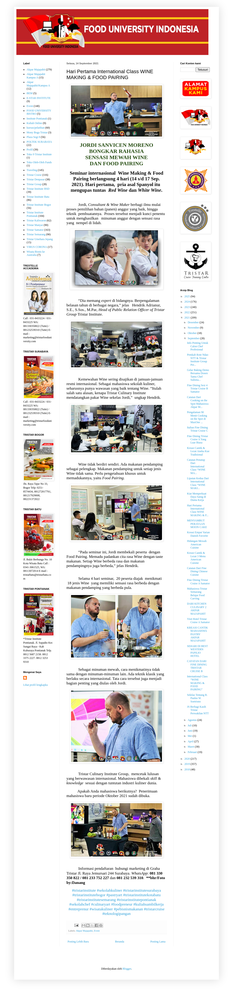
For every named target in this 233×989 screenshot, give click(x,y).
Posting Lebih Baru (78, 941)
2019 (188, 764)
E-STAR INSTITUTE (39, 98)
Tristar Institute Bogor (39, 204)
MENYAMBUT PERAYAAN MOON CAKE (197, 524)
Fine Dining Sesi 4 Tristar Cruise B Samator (197, 389)
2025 (188, 296)
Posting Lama (157, 941)
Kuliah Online (34, 123)
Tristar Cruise (34, 174)
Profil (30, 149)
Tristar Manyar (35, 225)
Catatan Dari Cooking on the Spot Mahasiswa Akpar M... (197, 402)
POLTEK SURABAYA (39, 141)
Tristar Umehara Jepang (40, 239)
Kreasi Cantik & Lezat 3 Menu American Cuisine (196, 557)
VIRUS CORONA (37, 247)
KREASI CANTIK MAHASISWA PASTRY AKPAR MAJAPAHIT (197, 634)
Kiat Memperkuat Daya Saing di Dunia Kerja (196, 497)
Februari (193, 752)
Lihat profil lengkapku (35, 684)
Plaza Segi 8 (33, 137)
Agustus (192, 720)
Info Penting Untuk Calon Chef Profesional (197, 346)
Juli (190, 725)
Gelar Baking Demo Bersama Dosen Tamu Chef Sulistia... (198, 374)
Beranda (119, 941)
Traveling (32, 170)
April (191, 741)
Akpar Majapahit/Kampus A (38, 83)
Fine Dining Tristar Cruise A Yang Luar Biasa (197, 439)
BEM (30, 93)
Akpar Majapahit (84, 930)
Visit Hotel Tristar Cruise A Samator (198, 620)
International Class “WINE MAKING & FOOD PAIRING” (197, 683)
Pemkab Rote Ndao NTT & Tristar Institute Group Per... (197, 359)
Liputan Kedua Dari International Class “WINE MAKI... (198, 483)
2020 (188, 758)
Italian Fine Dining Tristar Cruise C (197, 429)
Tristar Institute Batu (38, 196)
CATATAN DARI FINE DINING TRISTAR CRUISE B (197, 666)
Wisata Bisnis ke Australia (36, 253)
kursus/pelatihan (36, 127)
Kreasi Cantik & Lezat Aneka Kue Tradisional (198, 451)
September (194, 338)
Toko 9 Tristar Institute (39, 154)
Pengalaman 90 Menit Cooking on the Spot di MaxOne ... (197, 417)
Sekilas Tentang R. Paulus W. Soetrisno (197, 698)
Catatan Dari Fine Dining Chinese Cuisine (197, 571)
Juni (190, 730)
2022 (188, 312)
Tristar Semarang (36, 234)
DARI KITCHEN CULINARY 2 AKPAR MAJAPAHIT (196, 608)
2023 (188, 307)
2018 (188, 769)
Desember (194, 322)
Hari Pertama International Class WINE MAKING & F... (197, 510)
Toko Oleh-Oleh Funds (39, 162)
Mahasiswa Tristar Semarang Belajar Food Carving (197, 593)
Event (97, 930)
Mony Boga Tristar (37, 132)
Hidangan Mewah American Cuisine (197, 544)
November (194, 327)
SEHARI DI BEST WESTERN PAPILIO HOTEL (197, 651)
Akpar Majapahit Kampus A (36, 75)
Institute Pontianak (37, 118)
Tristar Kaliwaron (36, 220)
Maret (191, 746)
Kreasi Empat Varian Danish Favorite (198, 534)
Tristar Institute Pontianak (35, 214)
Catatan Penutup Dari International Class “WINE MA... (196, 466)
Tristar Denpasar (36, 179)
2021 (188, 317)
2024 (188, 301)
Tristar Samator (35, 229)
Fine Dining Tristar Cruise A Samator (198, 581)
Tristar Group (34, 184)
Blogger (126, 968)
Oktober (192, 333)
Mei (190, 736)
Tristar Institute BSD (38, 188)
